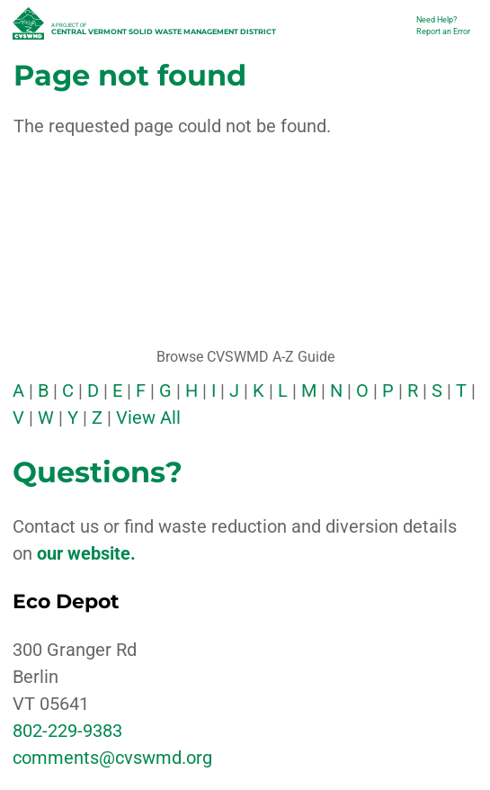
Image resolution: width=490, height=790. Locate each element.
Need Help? (436, 19)
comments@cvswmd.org (112, 757)
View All (148, 417)
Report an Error (443, 31)
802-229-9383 (67, 730)
